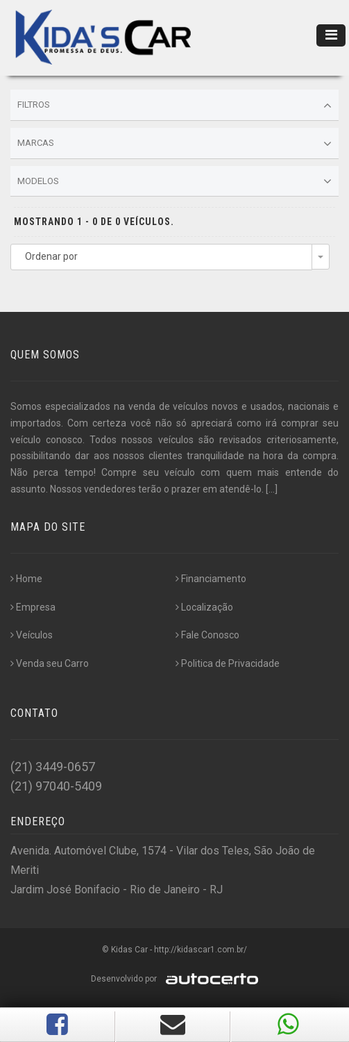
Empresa (33, 607)
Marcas (174, 144)
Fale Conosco (207, 634)
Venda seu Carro (49, 663)
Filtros (174, 105)
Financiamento (211, 578)
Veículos (31, 634)
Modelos (174, 181)
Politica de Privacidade (228, 663)
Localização (204, 607)
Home (26, 578)
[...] (272, 489)
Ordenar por (51, 256)
